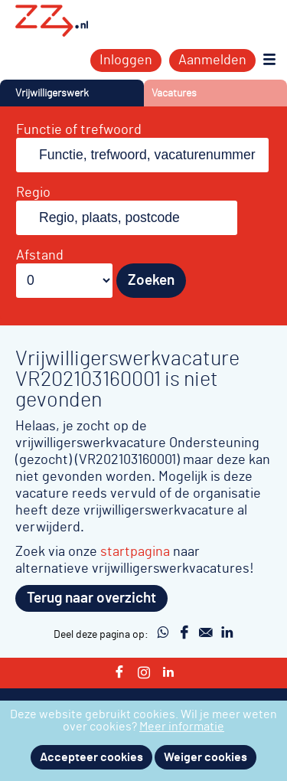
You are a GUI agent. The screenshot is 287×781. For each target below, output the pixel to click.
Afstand (40, 256)
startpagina (135, 551)
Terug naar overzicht (91, 598)
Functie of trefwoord (79, 130)
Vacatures (174, 93)
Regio (33, 193)
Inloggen (125, 60)
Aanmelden (212, 60)
